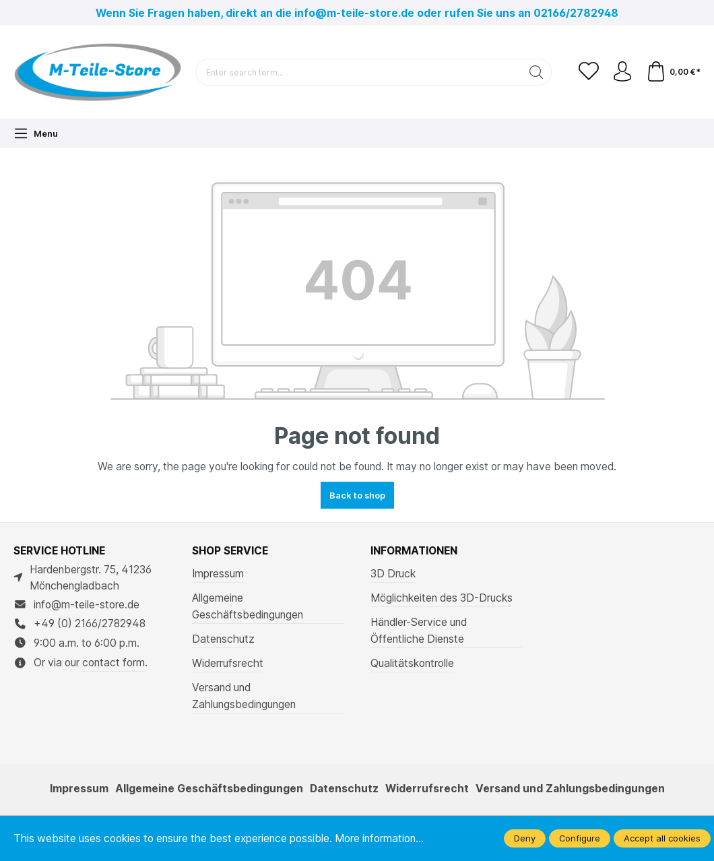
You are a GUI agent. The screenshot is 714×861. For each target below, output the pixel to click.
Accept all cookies (662, 838)
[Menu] (35, 133)
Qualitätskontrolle (412, 663)
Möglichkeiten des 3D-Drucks (441, 598)
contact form (113, 662)
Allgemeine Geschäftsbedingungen (247, 606)
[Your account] (622, 72)
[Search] (536, 72)
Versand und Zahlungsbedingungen (244, 696)
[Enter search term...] (358, 72)
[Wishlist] (589, 72)
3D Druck (393, 573)
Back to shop (357, 495)
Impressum (218, 573)
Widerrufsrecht (227, 663)
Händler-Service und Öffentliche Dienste (418, 630)
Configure (579, 838)
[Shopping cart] (673, 72)
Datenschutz (223, 639)
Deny (525, 838)
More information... (379, 838)
